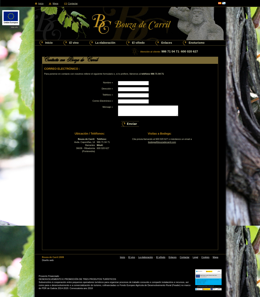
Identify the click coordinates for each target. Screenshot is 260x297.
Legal (195, 257)
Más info (14, 27)
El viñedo (138, 42)
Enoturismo (197, 42)
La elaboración (105, 42)
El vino (74, 42)
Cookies (205, 257)
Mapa (55, 3)
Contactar (73, 3)
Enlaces (166, 42)
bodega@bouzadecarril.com (162, 142)
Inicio (41, 3)
